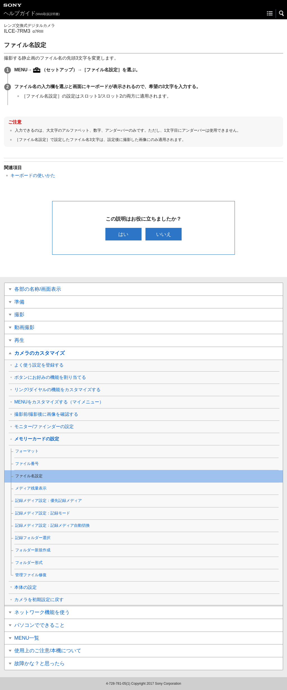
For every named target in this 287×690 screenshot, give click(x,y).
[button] (282, 13)
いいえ (163, 234)
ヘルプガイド (32, 13)
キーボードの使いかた (32, 175)
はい (123, 234)
